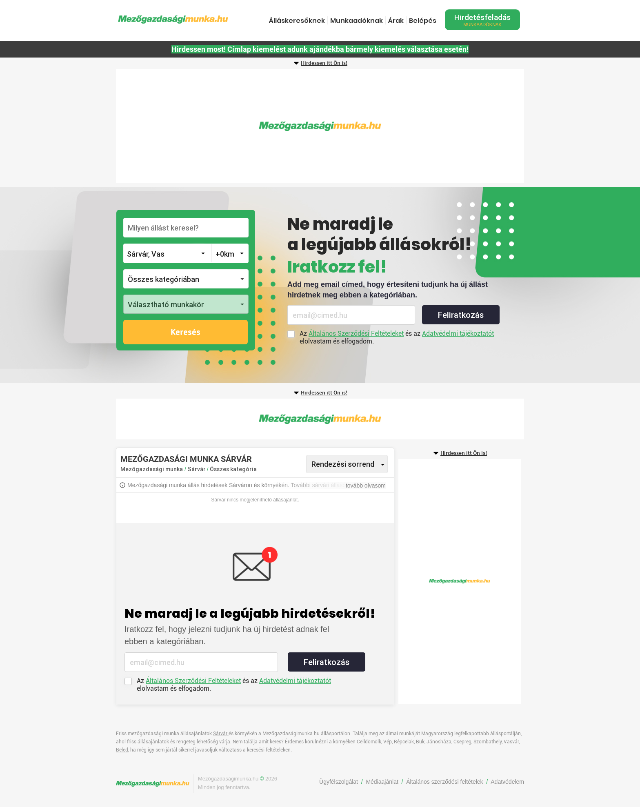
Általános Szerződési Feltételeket (356, 333)
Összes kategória (233, 469)
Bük (420, 742)
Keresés (185, 332)
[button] (186, 278)
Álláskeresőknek (297, 20)
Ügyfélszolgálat (338, 781)
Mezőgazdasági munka (151, 469)
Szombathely (487, 742)
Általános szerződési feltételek (444, 781)
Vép (387, 742)
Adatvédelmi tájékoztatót (458, 333)
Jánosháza (439, 742)
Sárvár (197, 469)
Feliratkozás (461, 315)
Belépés (422, 20)
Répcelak (404, 742)
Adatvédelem (507, 781)
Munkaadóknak (356, 20)
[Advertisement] (320, 126)
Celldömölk (369, 742)
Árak (396, 20)
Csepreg (462, 742)
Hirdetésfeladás (482, 20)
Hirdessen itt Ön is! (324, 63)
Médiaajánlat (382, 781)
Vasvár (511, 742)
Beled (122, 750)
